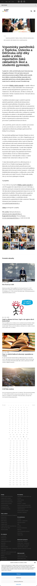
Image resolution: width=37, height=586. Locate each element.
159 (20, 453)
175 (13, 459)
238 (23, 480)
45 (9, 418)
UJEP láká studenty (8, 389)
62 (18, 422)
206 (17, 470)
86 (27, 428)
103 (17, 434)
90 (18, 430)
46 (12, 418)
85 (24, 428)
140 (17, 447)
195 (20, 466)
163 (13, 455)
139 (13, 447)
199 (13, 468)
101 (10, 434)
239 (27, 480)
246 (10, 484)
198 (10, 468)
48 (18, 418)
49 (21, 418)
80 (9, 428)
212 (17, 472)
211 (13, 472)
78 (24, 426)
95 (12, 432)
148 (23, 449)
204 (10, 470)
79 (27, 426)
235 (13, 480)
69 (18, 424)
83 (18, 428)
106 (27, 434)
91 (21, 430)
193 (13, 466)
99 (24, 432)
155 (26, 451)
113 (9, 438)
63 (21, 422)
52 (9, 420)
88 (12, 430)
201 (20, 468)
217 (13, 474)
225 (20, 476)
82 (15, 428)
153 (20, 451)
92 (24, 430)
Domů (5, 36)
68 (15, 424)
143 (26, 447)
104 (20, 434)
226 (23, 476)
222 (10, 476)
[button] (35, 562)
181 (13, 461)
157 (13, 453)
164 (17, 455)
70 (21, 424)
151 (13, 451)
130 (23, 443)
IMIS (9, 1)
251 (27, 484)
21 (21, 409)
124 (23, 440)
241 (13, 482)
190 (23, 463)
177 (20, 459)
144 (10, 449)
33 (15, 413)
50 (24, 418)
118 (24, 438)
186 (10, 463)
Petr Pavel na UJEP (8, 284)
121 (13, 440)
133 (13, 445)
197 (27, 466)
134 (17, 445)
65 (27, 422)
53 (12, 420)
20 (18, 409)
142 (23, 447)
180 (10, 461)
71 (24, 424)
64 (24, 422)
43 (24, 415)
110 (20, 436)
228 (10, 478)
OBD (6, 1)
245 (27, 482)
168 (10, 457)
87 (9, 430)
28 (21, 411)
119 (28, 438)
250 (24, 484)
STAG (13, 1)
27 (18, 411)
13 (18, 407)
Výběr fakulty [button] (18, 5)
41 (18, 415)
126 (10, 443)
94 (9, 432)
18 (12, 409)
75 (15, 426)
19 (15, 409)
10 (10, 407)
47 (15, 418)
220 (23, 474)
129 (20, 443)
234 (10, 480)
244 (24, 482)
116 (18, 438)
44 (27, 415)
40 (15, 415)
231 (20, 478)
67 (12, 424)
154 (23, 451)
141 (20, 447)
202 (23, 468)
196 (23, 466)
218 (17, 474)
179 (26, 459)
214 (23, 472)
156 (10, 453)
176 (17, 459)
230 (17, 478)
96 (15, 432)
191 (26, 463)
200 (17, 468)
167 (27, 455)
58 (27, 420)
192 (10, 466)
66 (9, 424)
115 (15, 438)
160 (23, 453)
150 (10, 451)
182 (17, 461)
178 (23, 459)
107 (10, 436)
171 (20, 457)
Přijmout (18, 574)
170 (17, 457)
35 (21, 413)
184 (23, 461)
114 (12, 438)
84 (21, 428)
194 (17, 466)
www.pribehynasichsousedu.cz (11, 203)
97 (18, 432)
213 (20, 472)
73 (9, 426)
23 (27, 409)
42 (21, 415)
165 (20, 455)
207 (20, 470)
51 (27, 418)
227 (27, 476)
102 (13, 434)
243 (20, 482)
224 (17, 476)
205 (13, 470)
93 (27, 430)
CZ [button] (3, 1)
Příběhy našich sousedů (16, 85)
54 (15, 420)
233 (27, 478)
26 (15, 411)
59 (9, 422)
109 (17, 436)
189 (20, 463)
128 (17, 443)
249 (20, 484)
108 (14, 436)
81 (12, 428)
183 (20, 461)
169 (14, 457)
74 (12, 426)
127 (13, 443)
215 (26, 472)
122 (17, 440)
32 (12, 413)
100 (27, 432)
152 (17, 451)
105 (23, 434)
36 (24, 413)
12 (15, 407)
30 (27, 411)
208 (24, 470)
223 (13, 476)
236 (17, 480)
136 (23, 445)
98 (21, 432)
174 (10, 459)
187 (13, 463)
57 (24, 420)
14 (21, 407)
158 (17, 453)
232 (23, 478)
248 (17, 484)
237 (20, 480)
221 (26, 474)
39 (12, 415)
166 (23, 455)
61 (15, 422)
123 (20, 440)
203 (27, 468)
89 (15, 430)
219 (20, 474)
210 (10, 472)
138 (10, 447)
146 (17, 449)
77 (21, 426)
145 (13, 449)
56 (21, 420)
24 (9, 411)
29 (24, 411)
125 (26, 440)
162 (10, 455)
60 (12, 422)
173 (26, 457)
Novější (3, 405)
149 (27, 449)
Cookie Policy (18, 584)
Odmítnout (18, 577)
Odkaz (4, 207)
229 (13, 478)
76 (18, 426)
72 (27, 424)
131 (26, 443)
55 (18, 420)
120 (10, 440)
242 (17, 482)
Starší (33, 405)
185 (26, 461)
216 (10, 474)
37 (27, 413)
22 (24, 409)
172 (23, 457)
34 (18, 413)
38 (9, 415)
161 (26, 453)
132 (10, 445)
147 (20, 449)
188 (17, 463)
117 (21, 438)
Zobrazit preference (18, 581)
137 (26, 445)
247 (13, 484)
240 (10, 482)
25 (12, 411)
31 (9, 413)
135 (20, 445)
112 (26, 436)
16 (26, 407)
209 (27, 470)
